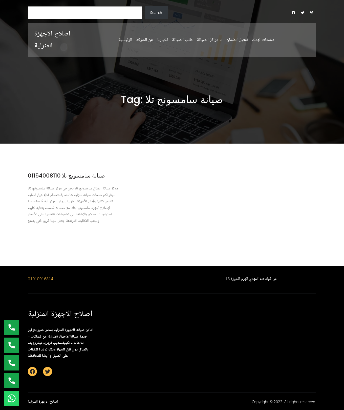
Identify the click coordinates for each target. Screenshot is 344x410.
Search (156, 12)
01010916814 (40, 279)
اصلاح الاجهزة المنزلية (60, 313)
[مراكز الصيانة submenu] (221, 39)
